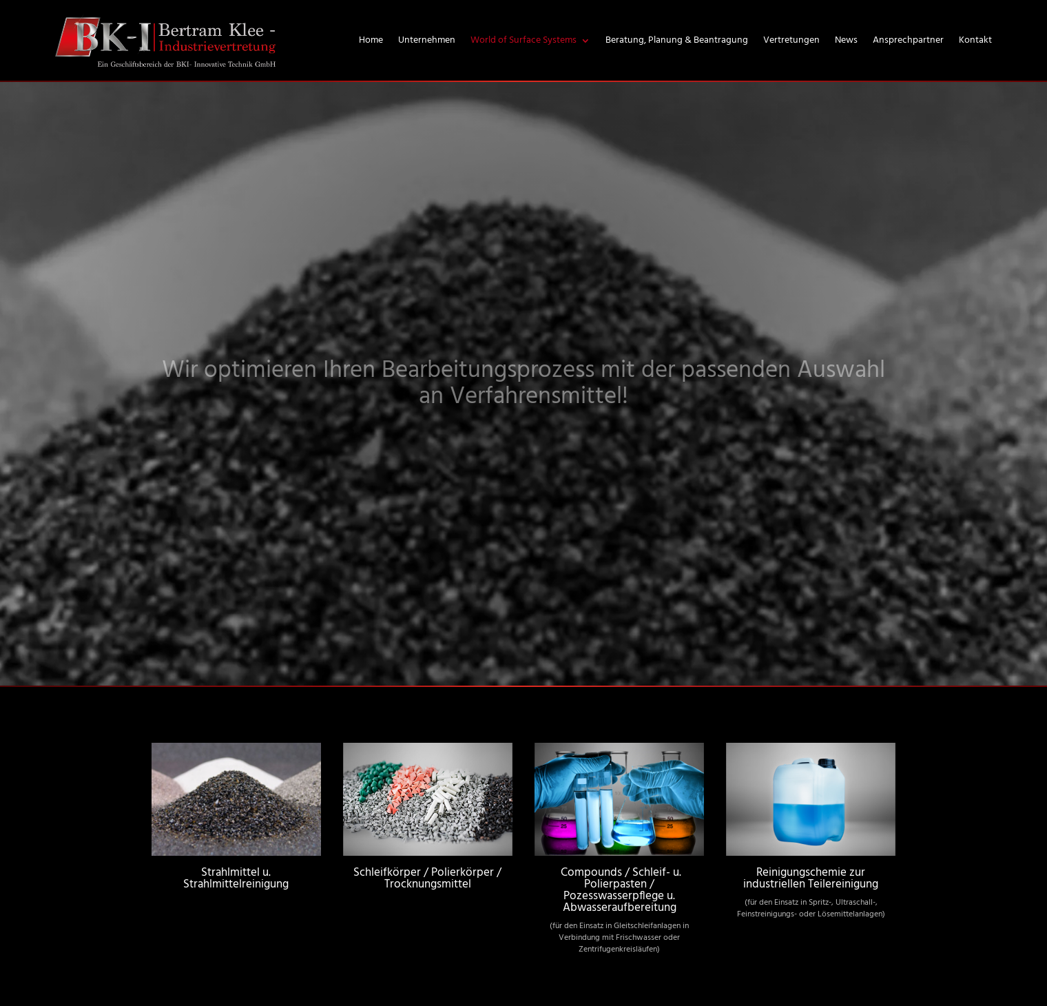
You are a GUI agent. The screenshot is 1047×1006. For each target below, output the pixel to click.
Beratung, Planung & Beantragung (676, 40)
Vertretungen (791, 40)
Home (371, 40)
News (846, 40)
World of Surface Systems (523, 40)
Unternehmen (426, 40)
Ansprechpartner (908, 40)
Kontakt (975, 40)
